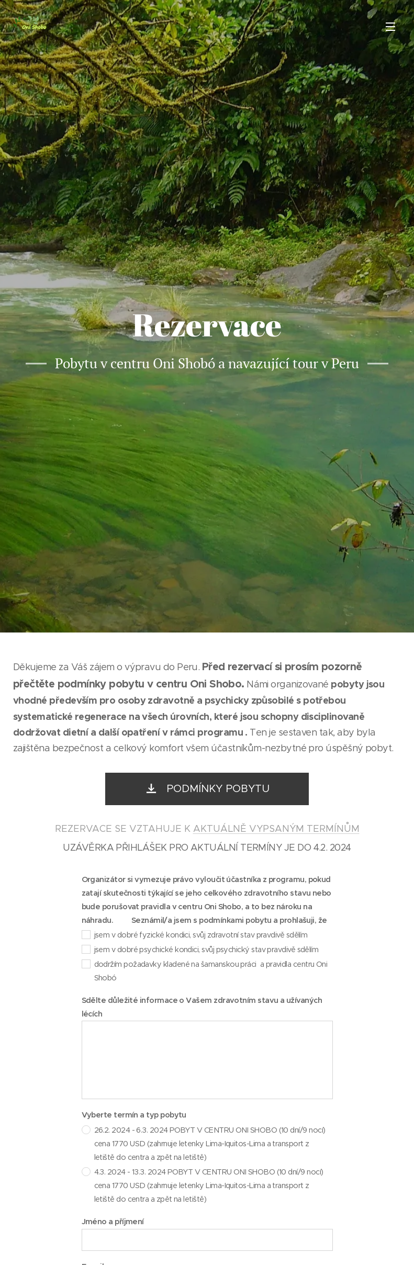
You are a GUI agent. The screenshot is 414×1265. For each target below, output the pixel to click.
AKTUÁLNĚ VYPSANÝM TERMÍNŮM (276, 828)
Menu (390, 26)
